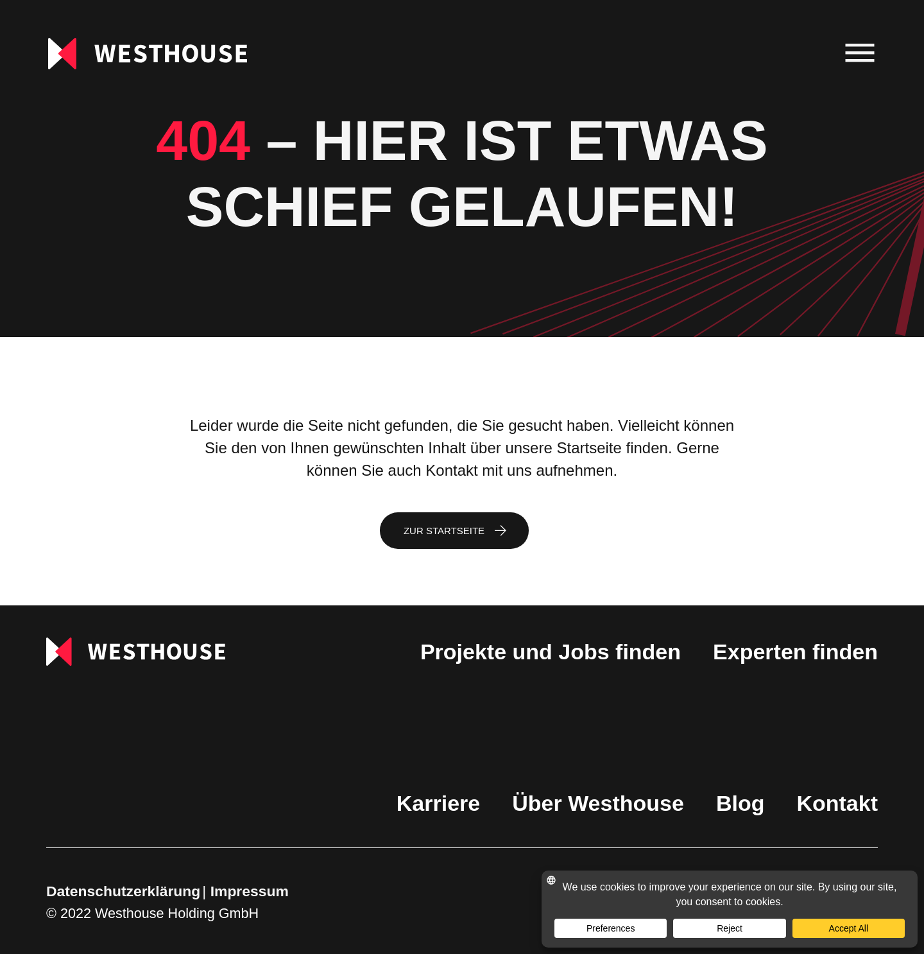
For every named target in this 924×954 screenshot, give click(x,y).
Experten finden (795, 651)
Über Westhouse (598, 803)
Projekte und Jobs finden (550, 651)
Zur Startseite (444, 530)
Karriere (438, 803)
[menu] (860, 54)
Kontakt (837, 803)
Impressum (249, 891)
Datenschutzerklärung (123, 891)
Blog (740, 803)
